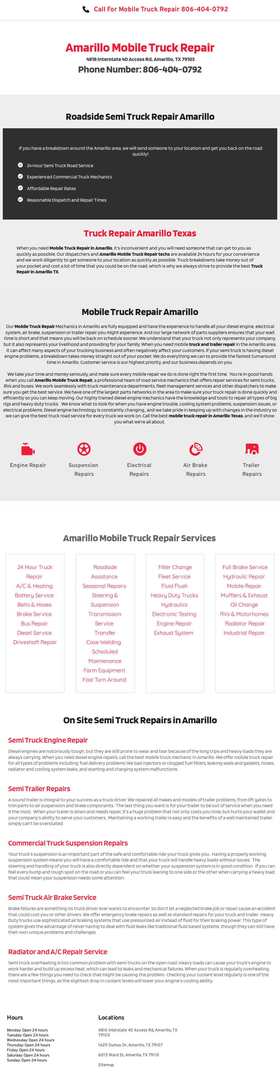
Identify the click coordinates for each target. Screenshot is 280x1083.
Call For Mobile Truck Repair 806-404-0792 (161, 10)
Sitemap (106, 1065)
